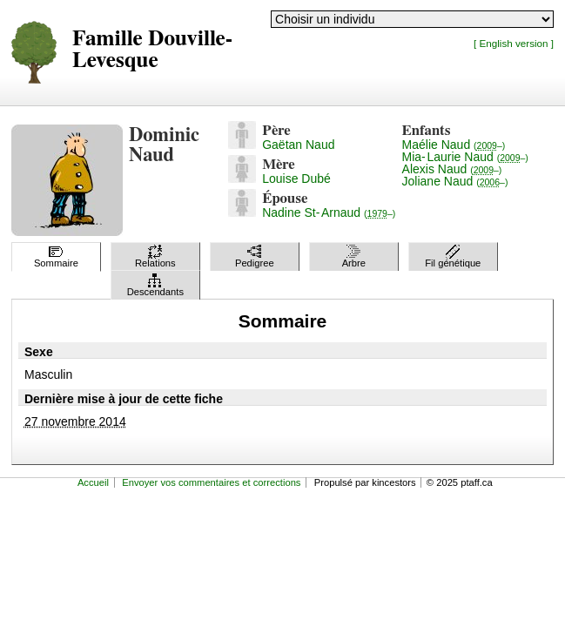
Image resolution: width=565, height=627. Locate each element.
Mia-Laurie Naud (465, 157)
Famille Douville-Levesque (152, 49)
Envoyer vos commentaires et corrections (211, 482)
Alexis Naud (452, 169)
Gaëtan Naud (298, 145)
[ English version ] (514, 43)
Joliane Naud (455, 181)
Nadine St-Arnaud (328, 212)
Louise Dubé (296, 178)
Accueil (93, 482)
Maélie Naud (454, 145)
